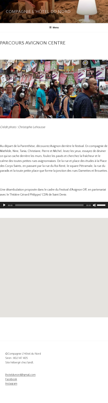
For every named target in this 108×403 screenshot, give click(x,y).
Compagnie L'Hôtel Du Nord (38, 11)
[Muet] (94, 205)
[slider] (49, 205)
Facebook (11, 379)
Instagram (11, 383)
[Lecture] (4, 205)
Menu (54, 27)
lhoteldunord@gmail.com (20, 374)
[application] (54, 205)
